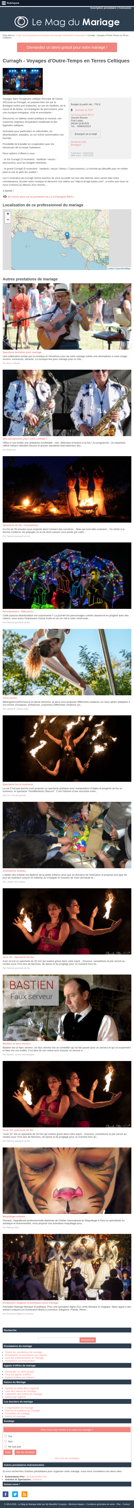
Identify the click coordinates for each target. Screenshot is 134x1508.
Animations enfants (14, 870)
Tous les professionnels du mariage (24, 1357)
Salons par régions (15, 1396)
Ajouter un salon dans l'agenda (22, 1388)
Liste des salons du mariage (20, 1391)
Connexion (125, 7)
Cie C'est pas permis (16, 795)
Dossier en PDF (84, 110)
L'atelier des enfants (15, 882)
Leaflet (110, 268)
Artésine (37, 1479)
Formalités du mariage (17, 1413)
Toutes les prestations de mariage (23, 1352)
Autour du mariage (15, 1416)
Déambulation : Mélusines (18, 611)
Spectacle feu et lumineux (18, 784)
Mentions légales (77, 1504)
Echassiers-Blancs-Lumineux (20, 1314)
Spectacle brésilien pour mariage (22, 352)
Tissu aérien (10, 697)
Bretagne (76, 144)
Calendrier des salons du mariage (23, 1394)
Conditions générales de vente (100, 1504)
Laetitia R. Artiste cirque (17, 709)
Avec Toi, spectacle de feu (18, 1130)
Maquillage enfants (14, 1216)
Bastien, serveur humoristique (20, 1054)
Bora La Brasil (13, 363)
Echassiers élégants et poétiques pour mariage (30, 1302)
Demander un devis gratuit (19, 1371)
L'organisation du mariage (19, 1407)
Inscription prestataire (103, 7)
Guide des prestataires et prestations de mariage (39, 35)
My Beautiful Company (56, 1504)
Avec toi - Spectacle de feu (18, 957)
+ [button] (8, 214)
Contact (126, 1504)
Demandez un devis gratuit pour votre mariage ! (67, 47)
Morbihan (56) (78, 141)
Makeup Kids (12, 1227)
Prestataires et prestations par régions (26, 1355)
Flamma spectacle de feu (18, 536)
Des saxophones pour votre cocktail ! (25, 438)
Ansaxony (11, 450)
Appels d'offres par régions (19, 1377)
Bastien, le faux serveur (17, 1043)
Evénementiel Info (36, 1476)
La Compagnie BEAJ (82, 114)
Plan (118, 1504)
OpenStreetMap (122, 268)
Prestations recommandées (20, 1360)
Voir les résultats (25, 1452)
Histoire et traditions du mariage (22, 1410)
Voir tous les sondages (67, 1458)
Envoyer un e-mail (86, 134)
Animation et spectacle (74, 35)
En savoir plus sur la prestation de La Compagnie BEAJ (41, 196)
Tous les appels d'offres (18, 1374)
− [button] (8, 220)
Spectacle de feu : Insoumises (20, 525)
